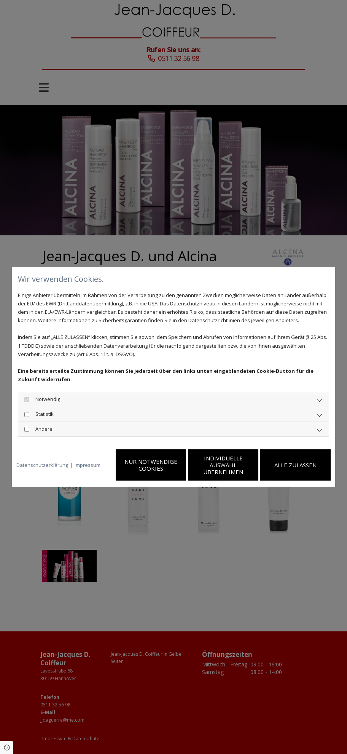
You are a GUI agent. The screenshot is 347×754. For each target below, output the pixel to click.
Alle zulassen (295, 465)
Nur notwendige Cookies (150, 465)
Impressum (87, 465)
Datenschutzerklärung (42, 465)
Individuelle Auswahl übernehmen (223, 465)
